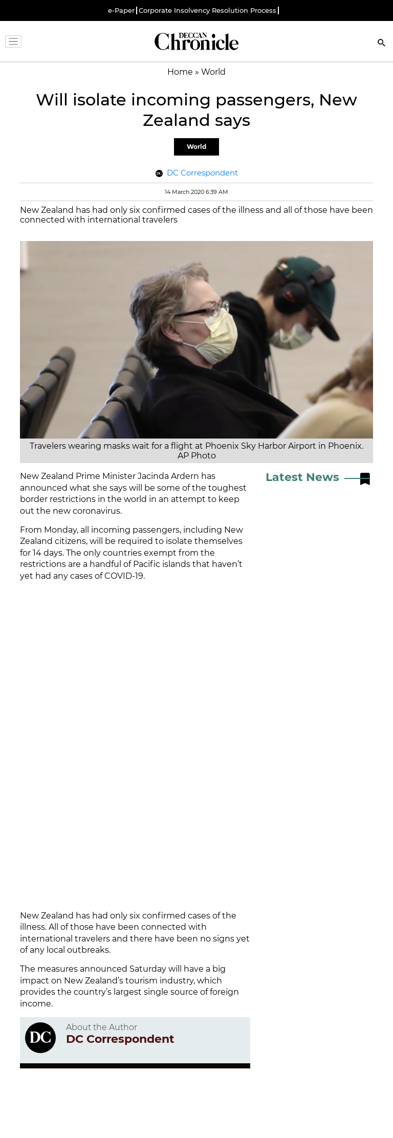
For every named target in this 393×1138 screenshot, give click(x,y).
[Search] (381, 44)
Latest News (302, 477)
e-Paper (121, 10)
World (196, 146)
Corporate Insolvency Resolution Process (207, 10)
